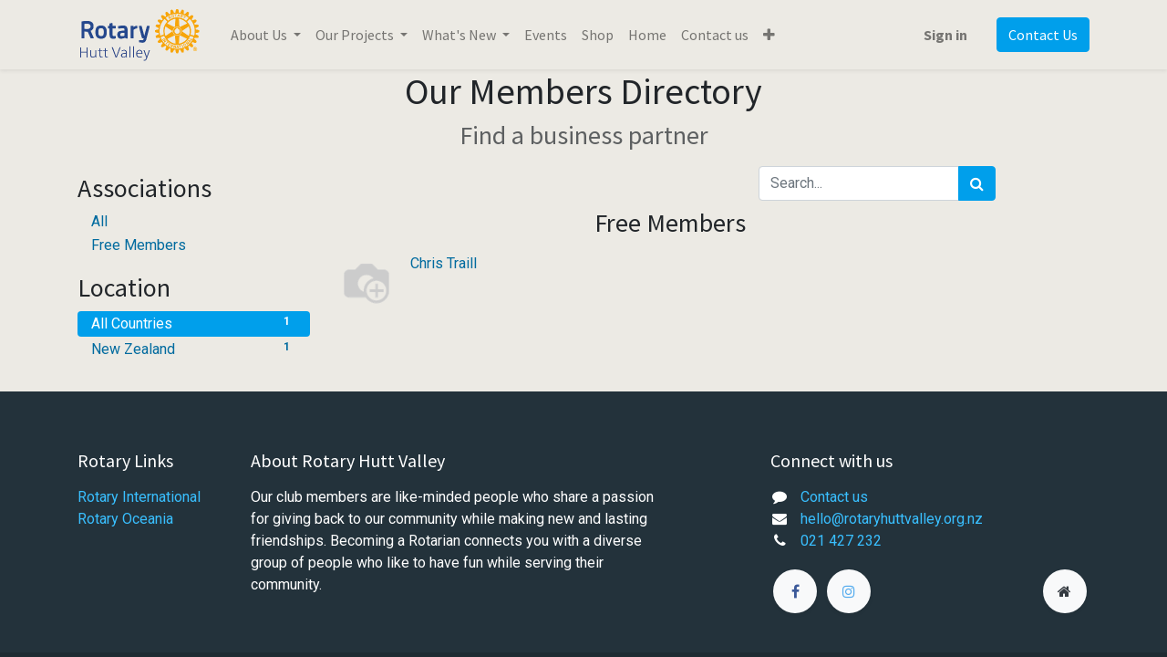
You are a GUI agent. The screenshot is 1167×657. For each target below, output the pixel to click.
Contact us (834, 497)
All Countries (193, 322)
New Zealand (193, 348)
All (99, 221)
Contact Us (1043, 35)
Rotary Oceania (127, 518)
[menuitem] (545, 34)
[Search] (977, 183)
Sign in (945, 35)
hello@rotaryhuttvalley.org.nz (891, 518)
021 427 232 (841, 540)
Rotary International (139, 497)
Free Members (138, 245)
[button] (769, 34)
